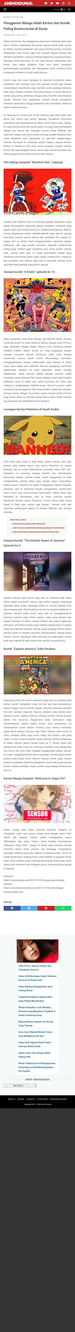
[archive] (20, 1085)
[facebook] (45, 3)
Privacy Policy (42, 1099)
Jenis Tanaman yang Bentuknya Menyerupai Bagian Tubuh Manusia (38, 528)
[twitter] (51, 3)
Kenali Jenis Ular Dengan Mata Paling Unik (28, 524)
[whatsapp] (62, 908)
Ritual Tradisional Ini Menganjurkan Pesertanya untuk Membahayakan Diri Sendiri (37, 1067)
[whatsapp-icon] (68, 3)
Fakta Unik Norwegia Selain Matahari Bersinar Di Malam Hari (35, 532)
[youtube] (57, 3)
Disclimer (20, 1099)
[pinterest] (46, 908)
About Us (11, 1099)
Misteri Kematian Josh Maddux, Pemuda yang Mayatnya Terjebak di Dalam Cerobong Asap (37, 1011)
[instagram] (63, 3)
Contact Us (30, 1099)
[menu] (6, 9)
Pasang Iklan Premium (58, 1099)
